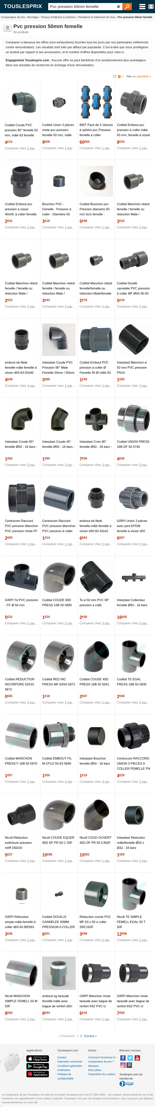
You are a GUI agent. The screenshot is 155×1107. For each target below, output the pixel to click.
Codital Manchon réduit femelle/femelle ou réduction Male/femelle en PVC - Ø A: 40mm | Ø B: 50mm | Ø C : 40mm (96, 296)
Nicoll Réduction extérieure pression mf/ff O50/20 (18, 843)
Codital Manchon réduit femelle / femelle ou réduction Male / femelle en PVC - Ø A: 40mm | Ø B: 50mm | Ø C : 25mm (21, 296)
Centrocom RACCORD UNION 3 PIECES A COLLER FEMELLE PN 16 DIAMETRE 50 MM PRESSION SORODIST (133, 771)
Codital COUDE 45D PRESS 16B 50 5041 (94, 681)
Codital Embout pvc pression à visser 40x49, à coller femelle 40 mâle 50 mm (21, 211)
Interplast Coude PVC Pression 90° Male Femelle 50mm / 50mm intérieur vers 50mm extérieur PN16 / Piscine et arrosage (58, 375)
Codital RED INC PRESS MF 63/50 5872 (58, 681)
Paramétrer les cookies (101, 1074)
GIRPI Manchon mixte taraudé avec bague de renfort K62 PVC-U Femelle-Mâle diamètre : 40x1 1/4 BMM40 (96, 1006)
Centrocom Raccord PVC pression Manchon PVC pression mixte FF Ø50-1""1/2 (21, 528)
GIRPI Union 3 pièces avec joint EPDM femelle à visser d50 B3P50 (132, 528)
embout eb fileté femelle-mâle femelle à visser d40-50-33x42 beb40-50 (95, 528)
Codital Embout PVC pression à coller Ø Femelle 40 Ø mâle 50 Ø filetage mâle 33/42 (95, 370)
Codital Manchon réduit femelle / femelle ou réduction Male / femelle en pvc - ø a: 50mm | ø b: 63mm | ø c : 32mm (133, 216)
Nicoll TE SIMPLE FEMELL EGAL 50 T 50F (131, 922)
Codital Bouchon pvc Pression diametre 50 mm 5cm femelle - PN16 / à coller (95, 211)
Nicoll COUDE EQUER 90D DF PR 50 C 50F (58, 840)
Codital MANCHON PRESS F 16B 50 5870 (21, 761)
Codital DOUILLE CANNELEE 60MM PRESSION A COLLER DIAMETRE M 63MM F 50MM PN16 (58, 927)
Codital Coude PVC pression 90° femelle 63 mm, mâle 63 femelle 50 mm (21, 132)
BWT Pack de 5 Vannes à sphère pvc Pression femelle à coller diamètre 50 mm (96, 132)
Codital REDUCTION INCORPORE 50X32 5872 (19, 684)
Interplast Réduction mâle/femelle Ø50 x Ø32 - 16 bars (131, 843)
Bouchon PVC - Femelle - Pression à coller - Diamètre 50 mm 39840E (56, 211)
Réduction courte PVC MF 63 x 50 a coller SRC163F (95, 922)
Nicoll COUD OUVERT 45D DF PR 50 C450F (95, 840)
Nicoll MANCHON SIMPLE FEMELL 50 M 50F (21, 1001)
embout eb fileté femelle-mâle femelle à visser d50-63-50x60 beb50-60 (21, 370)
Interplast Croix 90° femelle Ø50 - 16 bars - (96, 444)
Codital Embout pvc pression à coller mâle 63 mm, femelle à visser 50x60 (133, 132)
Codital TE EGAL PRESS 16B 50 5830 (132, 681)
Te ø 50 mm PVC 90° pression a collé (94, 602)
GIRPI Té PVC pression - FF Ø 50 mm (21, 602)
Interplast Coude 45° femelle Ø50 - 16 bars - (58, 444)
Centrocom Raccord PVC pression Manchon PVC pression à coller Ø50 (58, 528)
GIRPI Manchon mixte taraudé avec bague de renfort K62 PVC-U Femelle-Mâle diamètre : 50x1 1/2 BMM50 (133, 1006)
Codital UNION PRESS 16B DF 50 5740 (133, 444)
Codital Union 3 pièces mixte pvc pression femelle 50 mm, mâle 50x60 (58, 132)
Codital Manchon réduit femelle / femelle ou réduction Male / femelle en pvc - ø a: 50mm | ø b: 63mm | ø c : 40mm (58, 296)
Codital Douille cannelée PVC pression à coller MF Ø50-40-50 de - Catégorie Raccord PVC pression (133, 293)
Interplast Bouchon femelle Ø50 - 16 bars (95, 761)
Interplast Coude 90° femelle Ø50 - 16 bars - (21, 444)
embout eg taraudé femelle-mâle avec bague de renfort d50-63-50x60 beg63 (57, 1003)
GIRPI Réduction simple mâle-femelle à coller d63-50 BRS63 (20, 922)
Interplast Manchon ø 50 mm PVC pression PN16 (132, 367)
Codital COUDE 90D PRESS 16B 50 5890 (57, 602)
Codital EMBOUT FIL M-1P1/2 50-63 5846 (57, 761)
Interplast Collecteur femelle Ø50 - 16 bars (132, 602)
